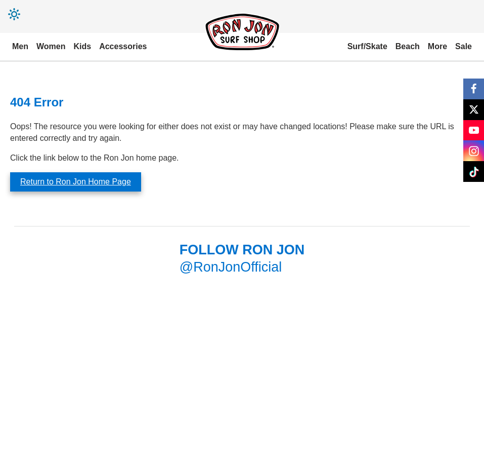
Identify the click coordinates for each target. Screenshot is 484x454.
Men (20, 46)
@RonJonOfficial (231, 267)
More (437, 46)
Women (50, 46)
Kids (82, 46)
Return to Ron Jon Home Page (75, 181)
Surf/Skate (367, 46)
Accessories (123, 46)
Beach (407, 46)
